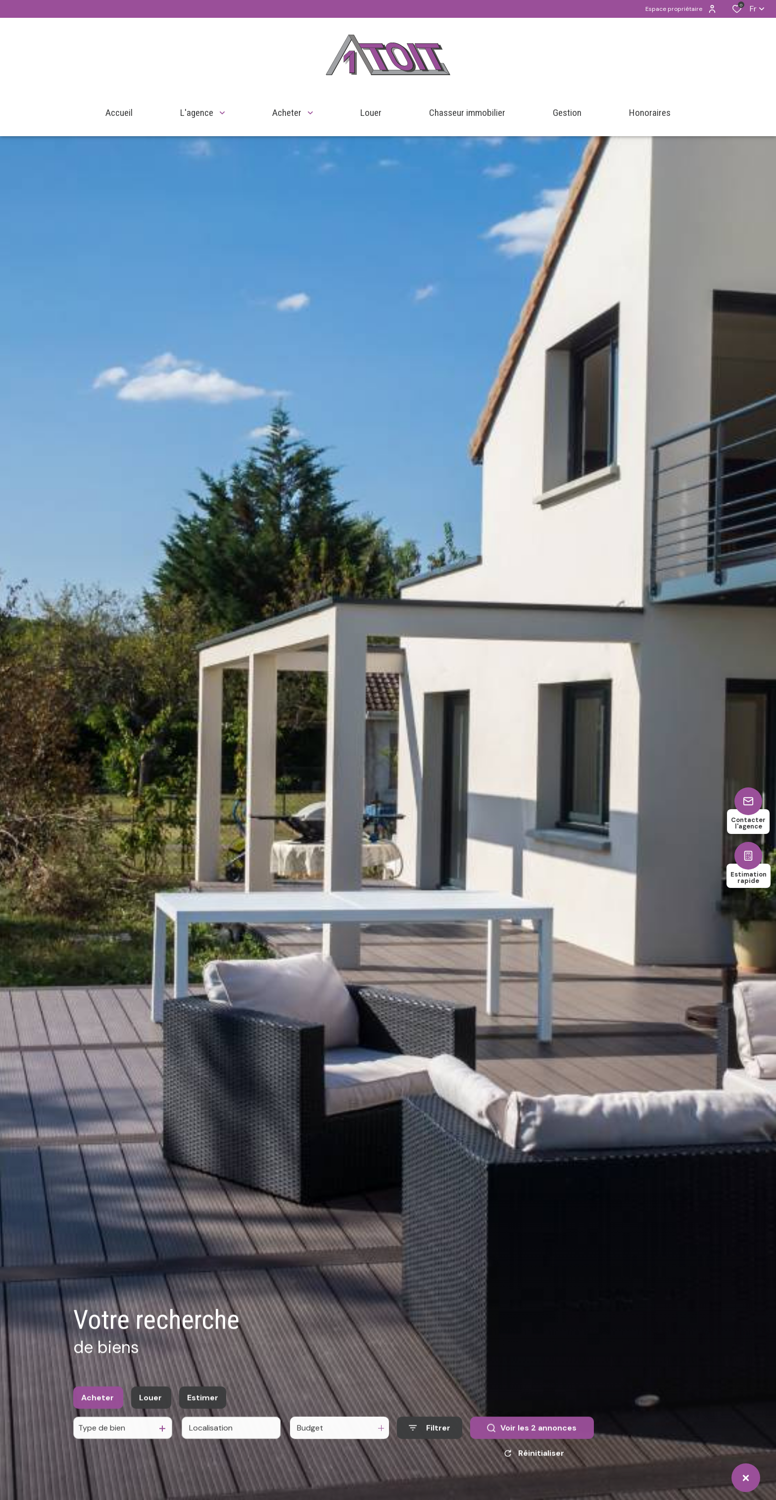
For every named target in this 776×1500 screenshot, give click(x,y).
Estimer (202, 1409)
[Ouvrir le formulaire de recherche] (429, 1440)
